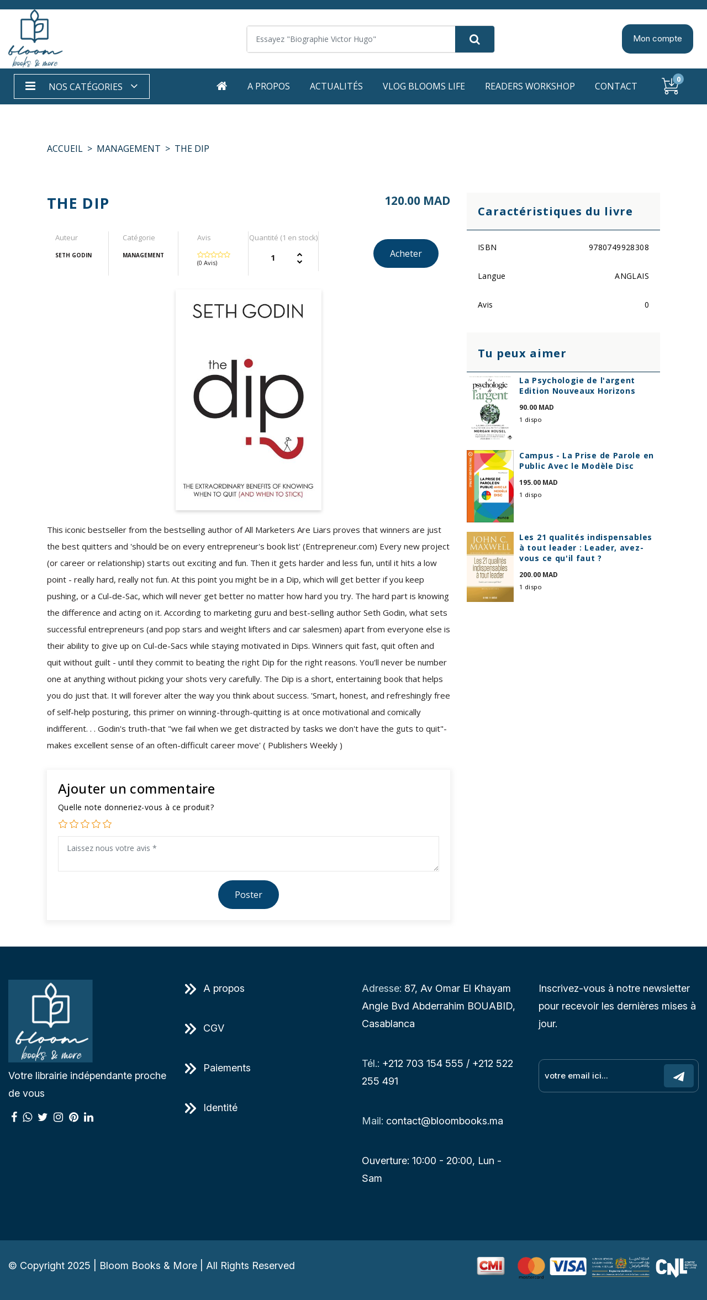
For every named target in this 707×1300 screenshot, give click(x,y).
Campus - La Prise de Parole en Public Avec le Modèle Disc (586, 460)
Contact (616, 86)
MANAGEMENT (129, 148)
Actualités (336, 86)
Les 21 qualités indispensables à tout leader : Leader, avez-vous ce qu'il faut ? (585, 547)
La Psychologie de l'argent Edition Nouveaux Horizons (577, 385)
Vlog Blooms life (424, 86)
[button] (82, 86)
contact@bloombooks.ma (444, 1121)
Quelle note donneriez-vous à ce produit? (136, 807)
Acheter (406, 253)
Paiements (218, 1068)
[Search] (370, 39)
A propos (268, 86)
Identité (211, 1107)
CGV (204, 1028)
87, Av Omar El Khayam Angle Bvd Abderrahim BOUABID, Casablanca (438, 1005)
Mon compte (657, 38)
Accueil (65, 148)
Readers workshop (530, 86)
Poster (248, 895)
